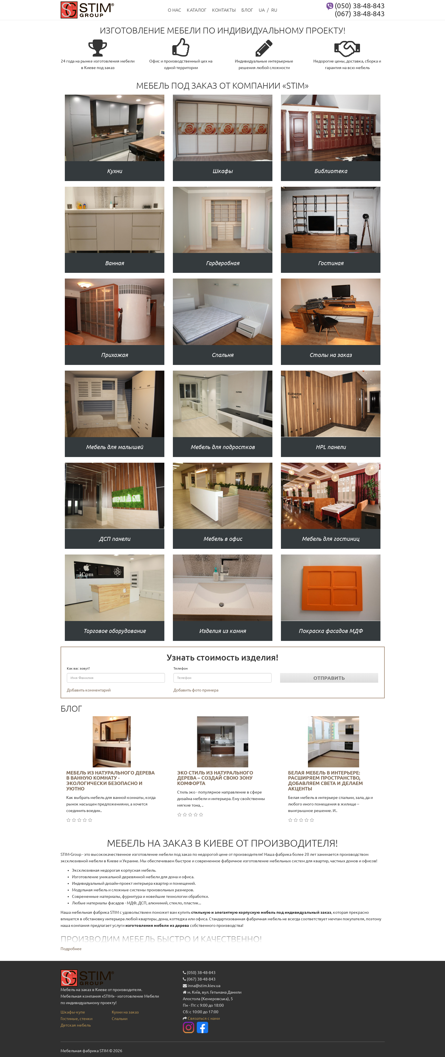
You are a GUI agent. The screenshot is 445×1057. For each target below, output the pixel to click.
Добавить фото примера (195, 690)
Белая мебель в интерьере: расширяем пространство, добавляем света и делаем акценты (325, 780)
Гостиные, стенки (76, 1018)
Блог (247, 10)
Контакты (224, 10)
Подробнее (71, 948)
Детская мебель (76, 1025)
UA (262, 10)
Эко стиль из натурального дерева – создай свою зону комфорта (215, 778)
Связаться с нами (204, 1018)
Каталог (196, 10)
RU (274, 10)
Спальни (119, 1018)
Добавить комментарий (89, 690)
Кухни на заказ (125, 1012)
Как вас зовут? (78, 668)
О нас (174, 10)
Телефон (180, 668)
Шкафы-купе (73, 1012)
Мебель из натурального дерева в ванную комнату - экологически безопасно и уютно (110, 780)
